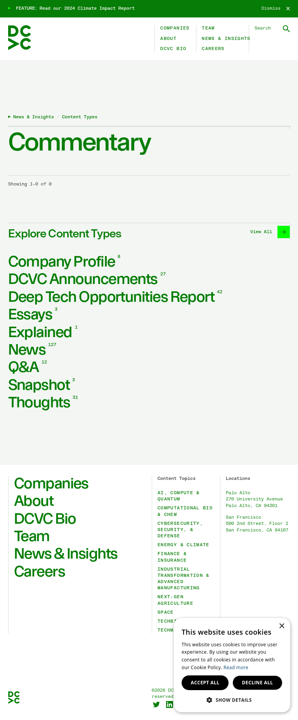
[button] (232, 699)
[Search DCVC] (272, 28)
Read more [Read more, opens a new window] (236, 667)
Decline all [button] (257, 682)
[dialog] (232, 665)
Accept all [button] (205, 682)
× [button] (281, 626)
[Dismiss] (276, 8)
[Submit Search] (286, 28)
